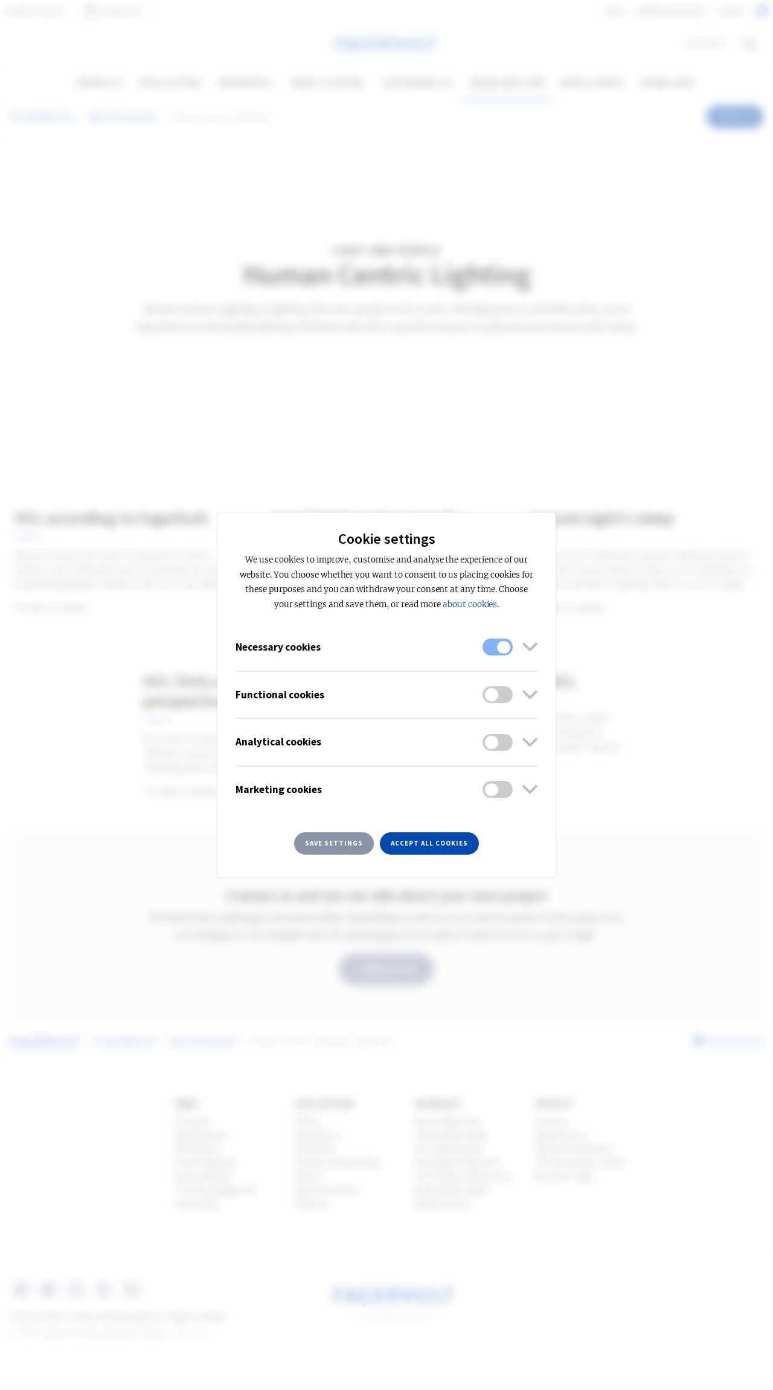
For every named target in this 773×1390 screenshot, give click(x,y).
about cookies (470, 604)
